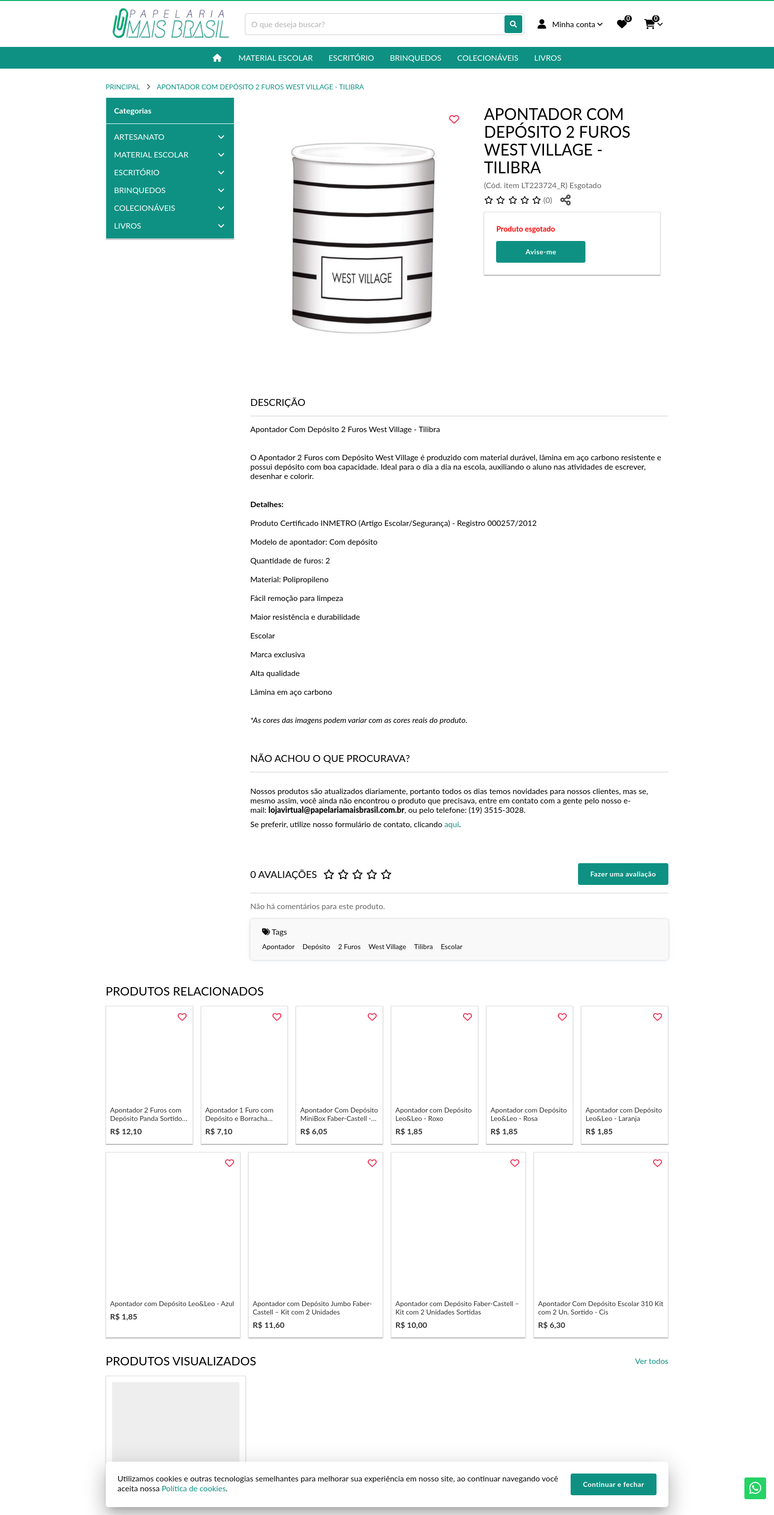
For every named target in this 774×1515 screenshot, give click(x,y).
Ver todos (651, 1360)
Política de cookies (193, 1488)
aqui (451, 824)
